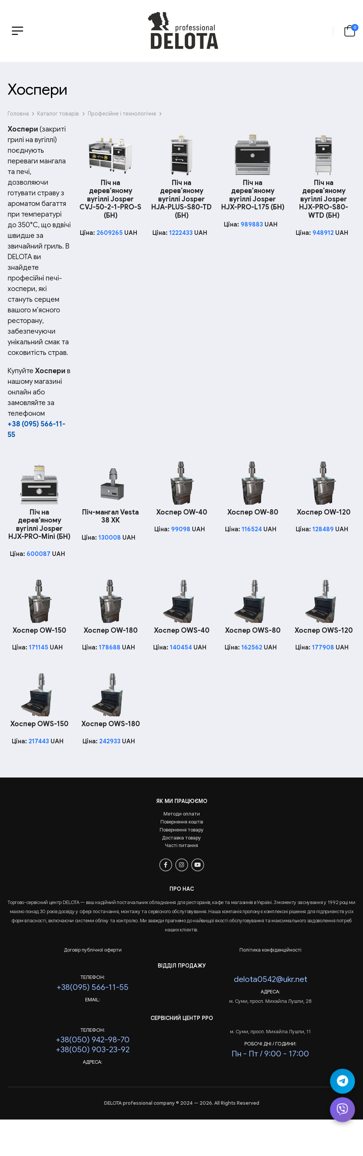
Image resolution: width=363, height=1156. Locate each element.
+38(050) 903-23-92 (93, 1049)
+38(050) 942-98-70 (93, 1039)
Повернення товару (182, 830)
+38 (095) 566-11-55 (36, 429)
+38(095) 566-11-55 (92, 987)
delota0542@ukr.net (270, 979)
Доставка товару (181, 838)
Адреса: (270, 992)
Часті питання (181, 845)
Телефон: (93, 977)
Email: (92, 1000)
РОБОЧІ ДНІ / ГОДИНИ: (270, 1044)
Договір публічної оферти (93, 950)
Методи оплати (181, 814)
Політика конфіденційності (270, 950)
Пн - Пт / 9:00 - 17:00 (270, 1053)
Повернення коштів (181, 822)
